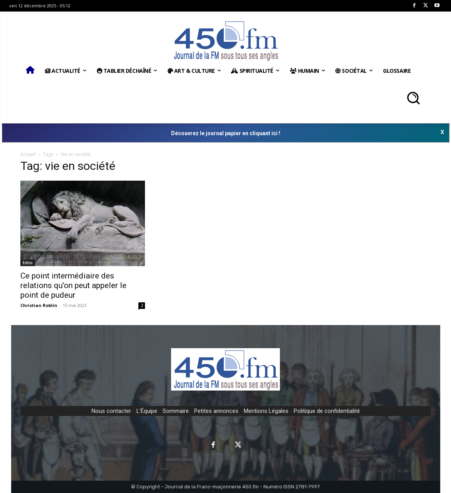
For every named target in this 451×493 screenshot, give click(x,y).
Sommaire (176, 410)
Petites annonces (216, 410)
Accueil (28, 154)
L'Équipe (146, 410)
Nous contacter (111, 410)
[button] (413, 98)
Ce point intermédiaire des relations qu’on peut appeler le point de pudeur (73, 285)
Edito (28, 262)
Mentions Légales (266, 410)
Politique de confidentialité (327, 410)
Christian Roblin (38, 305)
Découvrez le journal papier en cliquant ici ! (225, 133)
